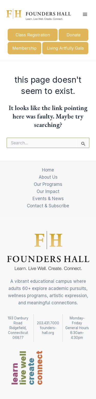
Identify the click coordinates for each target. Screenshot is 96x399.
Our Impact (48, 191)
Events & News (48, 198)
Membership (24, 48)
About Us (48, 177)
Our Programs (48, 184)
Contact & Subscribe (48, 205)
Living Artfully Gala (65, 48)
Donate (74, 34)
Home (48, 169)
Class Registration (33, 34)
